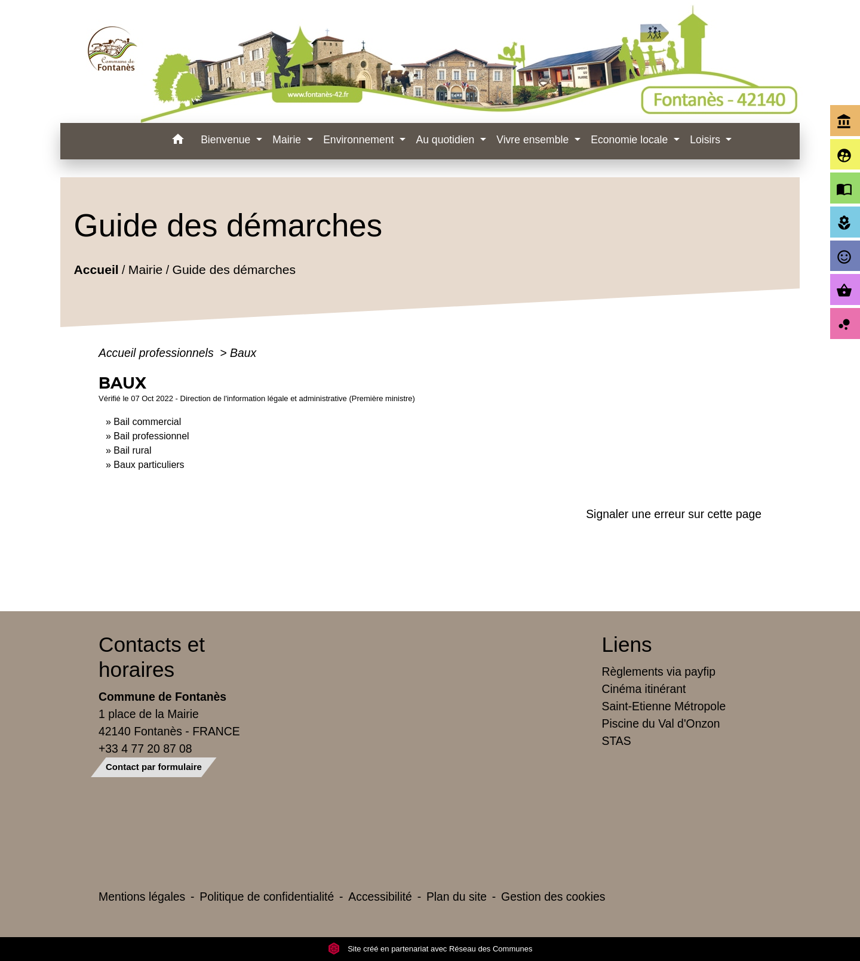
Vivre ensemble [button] (534, 140)
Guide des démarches (234, 270)
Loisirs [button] (706, 140)
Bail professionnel (151, 436)
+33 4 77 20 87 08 (145, 748)
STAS (616, 740)
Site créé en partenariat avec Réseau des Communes (430, 948)
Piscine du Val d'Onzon (661, 723)
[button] (177, 141)
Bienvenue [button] (227, 140)
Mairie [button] (288, 140)
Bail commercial (147, 422)
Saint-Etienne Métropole (664, 706)
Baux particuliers (148, 465)
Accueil (95, 270)
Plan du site (456, 896)
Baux (243, 352)
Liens (627, 644)
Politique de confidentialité (266, 896)
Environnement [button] (360, 140)
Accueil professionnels (158, 352)
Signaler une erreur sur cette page (673, 513)
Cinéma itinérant (644, 688)
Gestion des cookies (553, 896)
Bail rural (132, 450)
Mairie (145, 270)
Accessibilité (380, 896)
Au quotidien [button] (446, 140)
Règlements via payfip (658, 671)
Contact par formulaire (154, 767)
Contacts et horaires (152, 657)
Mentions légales (142, 896)
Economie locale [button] (631, 140)
